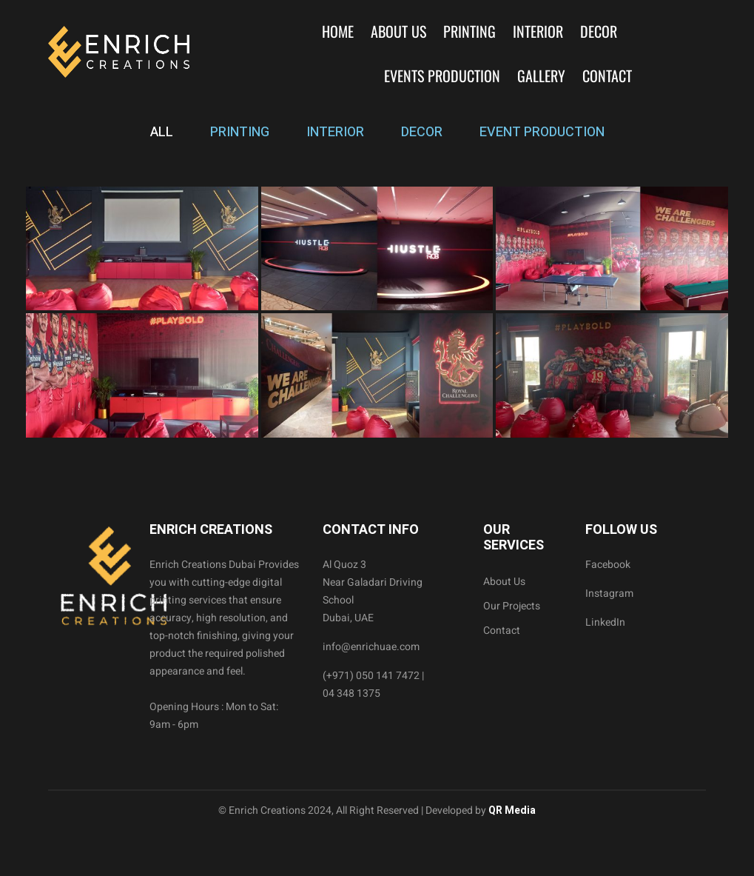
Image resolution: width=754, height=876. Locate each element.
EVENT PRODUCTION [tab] (542, 132)
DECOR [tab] (421, 132)
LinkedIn (605, 622)
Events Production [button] (442, 75)
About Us (398, 31)
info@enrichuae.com (371, 647)
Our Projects (511, 606)
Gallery (541, 75)
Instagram (609, 593)
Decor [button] (598, 31)
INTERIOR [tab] (335, 132)
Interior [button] (538, 31)
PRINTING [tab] (239, 132)
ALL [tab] (161, 132)
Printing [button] (469, 31)
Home (338, 31)
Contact (607, 75)
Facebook (607, 564)
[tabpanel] (377, 312)
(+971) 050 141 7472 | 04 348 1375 (373, 684)
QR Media (511, 810)
